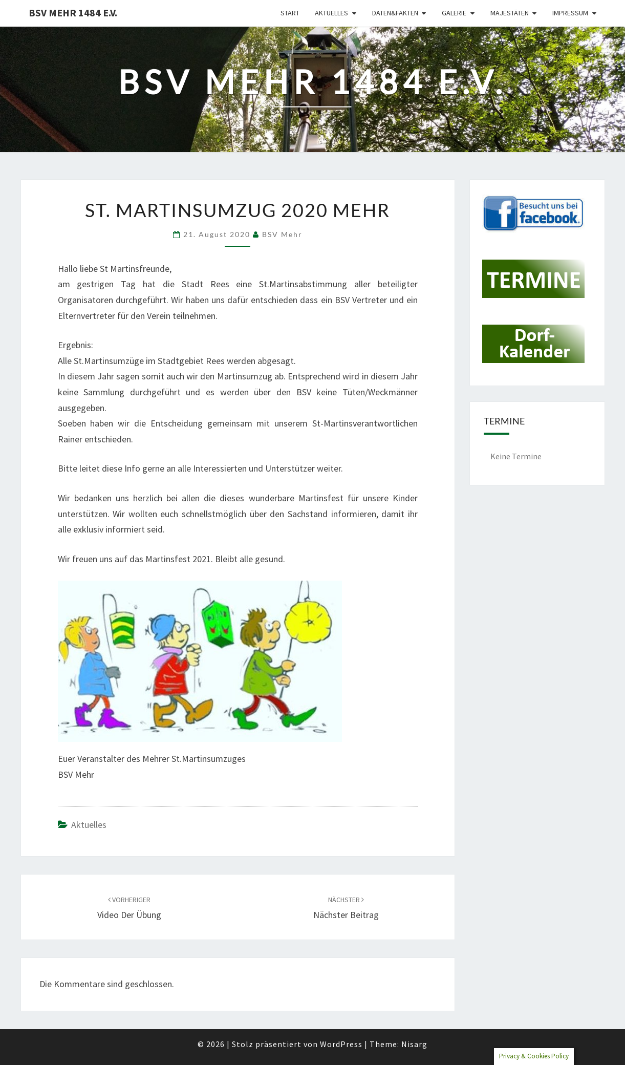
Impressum (570, 12)
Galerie (454, 12)
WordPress (341, 1044)
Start (290, 12)
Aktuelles (331, 12)
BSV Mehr (282, 234)
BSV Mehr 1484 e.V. (73, 12)
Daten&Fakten (395, 12)
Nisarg (414, 1044)
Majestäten (509, 12)
